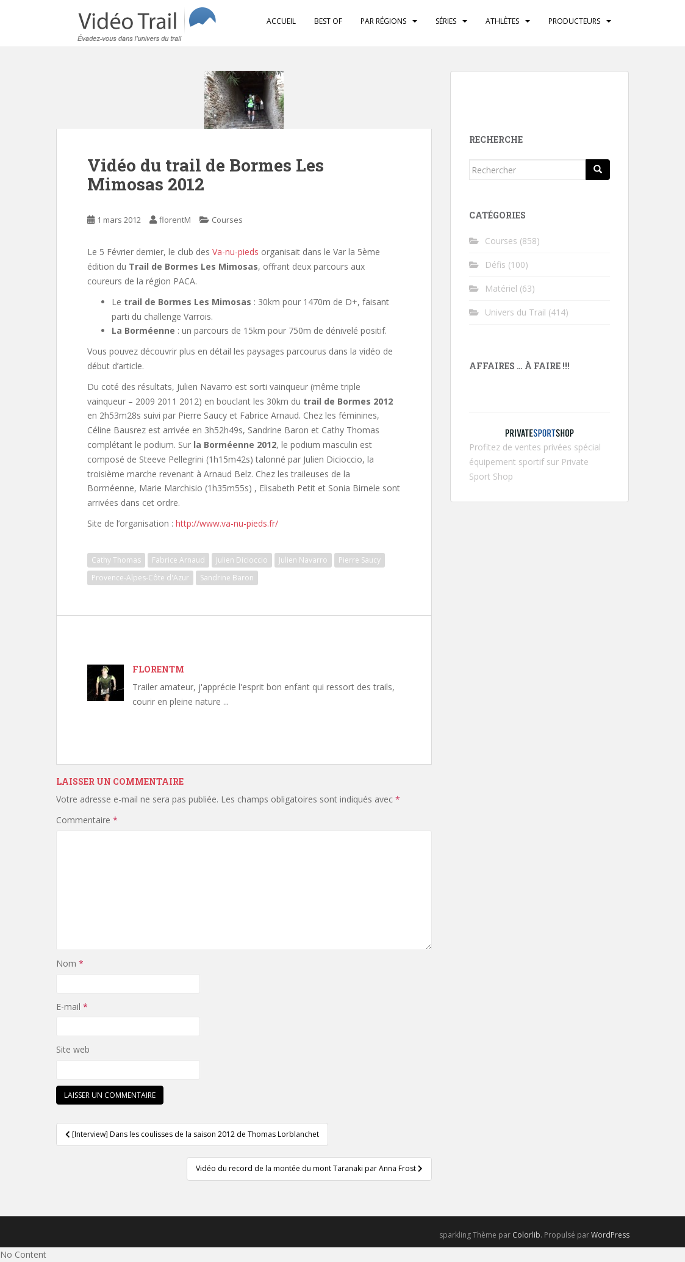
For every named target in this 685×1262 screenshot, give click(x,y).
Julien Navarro (303, 560)
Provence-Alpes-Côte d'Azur (140, 577)
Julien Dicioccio (242, 560)
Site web (73, 1049)
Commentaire (87, 820)
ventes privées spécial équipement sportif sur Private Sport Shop (535, 461)
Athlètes (502, 21)
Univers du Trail (515, 312)
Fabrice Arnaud (178, 560)
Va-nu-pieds (235, 252)
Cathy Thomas (116, 560)
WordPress (610, 1235)
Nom (70, 963)
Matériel (501, 288)
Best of (328, 21)
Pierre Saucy (360, 560)
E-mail (72, 1006)
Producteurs (574, 21)
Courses (227, 219)
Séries (446, 21)
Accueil (281, 21)
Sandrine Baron (227, 577)
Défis (495, 264)
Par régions (383, 21)
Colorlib (526, 1235)
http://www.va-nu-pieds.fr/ (227, 523)
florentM (175, 219)
